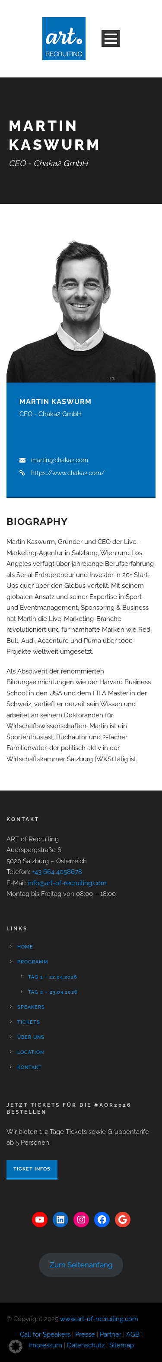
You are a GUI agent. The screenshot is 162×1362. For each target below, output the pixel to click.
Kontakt (29, 1067)
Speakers (31, 1007)
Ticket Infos (32, 1169)
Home (25, 947)
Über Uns (30, 1037)
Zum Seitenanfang (81, 1264)
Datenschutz (86, 1345)
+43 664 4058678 (57, 872)
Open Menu (111, 38)
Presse (85, 1334)
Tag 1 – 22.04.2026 (52, 977)
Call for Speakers (45, 1334)
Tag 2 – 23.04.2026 (53, 992)
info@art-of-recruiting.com (67, 883)
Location (30, 1052)
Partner (110, 1334)
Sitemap (121, 1345)
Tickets (28, 1022)
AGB (133, 1334)
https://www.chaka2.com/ (68, 472)
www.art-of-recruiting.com (99, 1319)
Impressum (45, 1345)
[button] (15, 1346)
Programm (32, 962)
